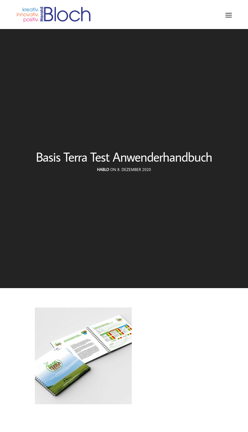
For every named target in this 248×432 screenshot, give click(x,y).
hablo (103, 169)
